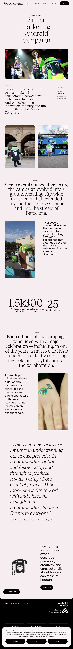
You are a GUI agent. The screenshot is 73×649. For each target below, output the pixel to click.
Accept (15, 641)
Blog (44, 3)
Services (36, 3)
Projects (27, 3)
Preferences (57, 641)
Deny (36, 641)
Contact (64, 3)
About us (53, 3)
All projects (11, 591)
